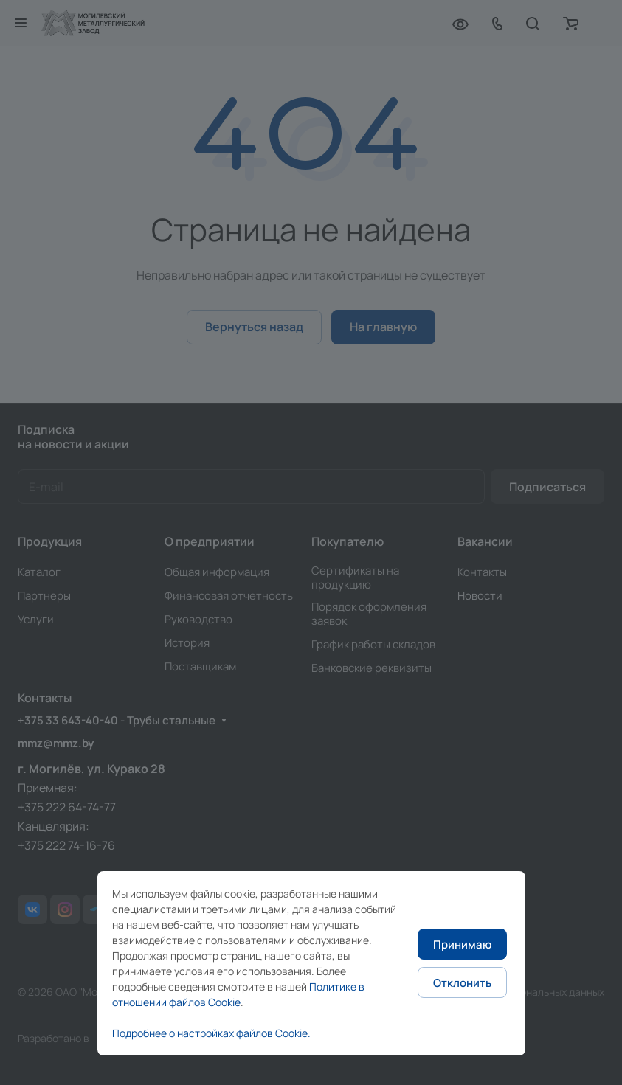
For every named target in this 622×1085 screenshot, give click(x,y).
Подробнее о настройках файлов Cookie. (211, 1033)
